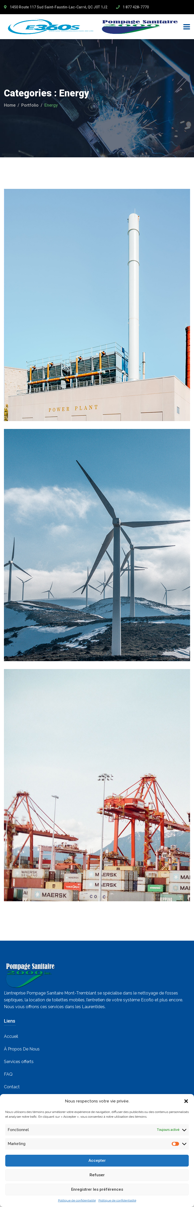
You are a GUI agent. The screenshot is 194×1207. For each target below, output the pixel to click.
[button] (186, 1101)
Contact (12, 1086)
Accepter (97, 1160)
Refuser (97, 1175)
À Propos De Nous (22, 1049)
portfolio (30, 105)
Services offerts (19, 1061)
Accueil (11, 1036)
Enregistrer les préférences (97, 1189)
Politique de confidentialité (77, 1200)
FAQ (8, 1074)
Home (9, 105)
